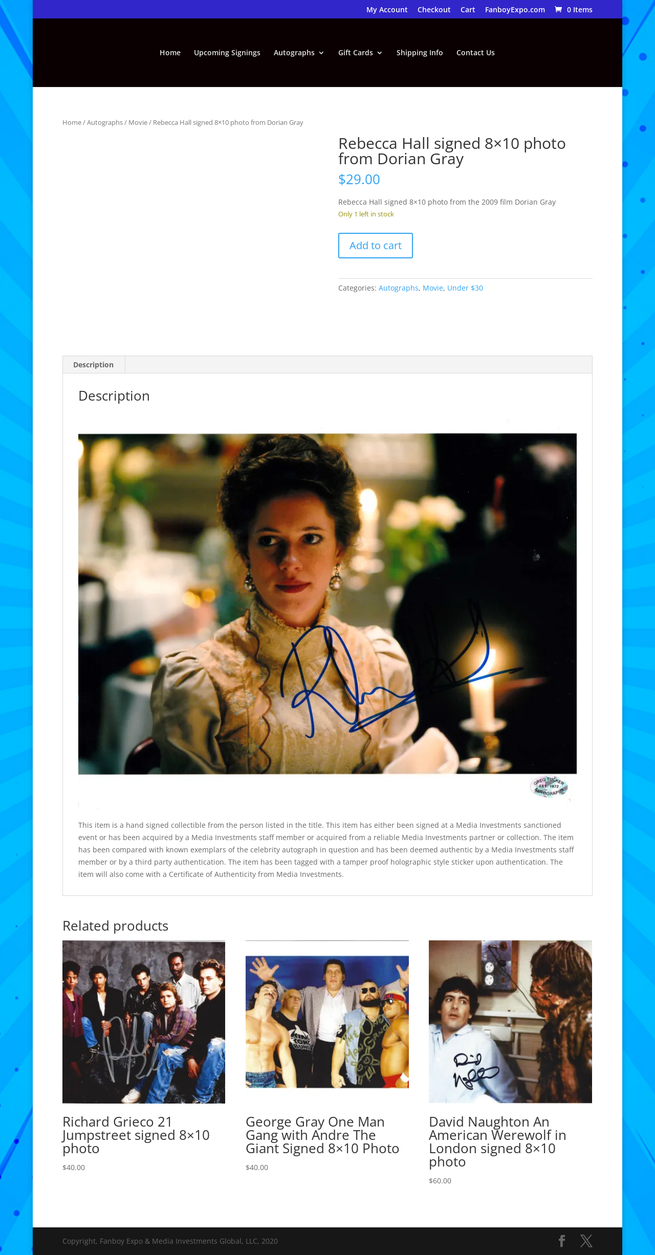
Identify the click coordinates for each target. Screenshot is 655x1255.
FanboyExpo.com (515, 10)
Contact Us (475, 53)
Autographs (294, 53)
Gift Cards (355, 53)
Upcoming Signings (227, 53)
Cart (468, 10)
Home (170, 53)
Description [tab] (93, 364)
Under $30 (465, 288)
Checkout (434, 10)
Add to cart (376, 245)
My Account (387, 10)
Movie (137, 122)
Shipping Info (420, 53)
